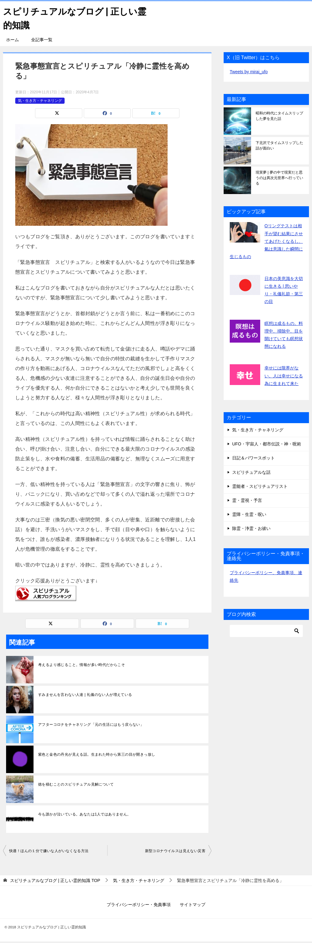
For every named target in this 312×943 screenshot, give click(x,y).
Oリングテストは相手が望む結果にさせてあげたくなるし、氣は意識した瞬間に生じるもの (266, 241)
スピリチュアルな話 (251, 472)
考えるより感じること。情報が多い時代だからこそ (81, 665)
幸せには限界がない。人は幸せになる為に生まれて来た (283, 375)
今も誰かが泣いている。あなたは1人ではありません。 (84, 814)
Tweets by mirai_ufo (249, 71)
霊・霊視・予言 (247, 500)
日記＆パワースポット (253, 457)
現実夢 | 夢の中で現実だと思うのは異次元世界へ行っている (279, 177)
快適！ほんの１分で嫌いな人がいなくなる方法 (48, 851)
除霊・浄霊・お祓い (251, 528)
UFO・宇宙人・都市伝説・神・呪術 (266, 443)
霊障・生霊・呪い (249, 514)
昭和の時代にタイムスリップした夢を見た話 (279, 116)
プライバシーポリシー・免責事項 (139, 904)
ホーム (12, 39)
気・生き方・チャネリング (40, 100)
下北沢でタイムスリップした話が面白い (279, 145)
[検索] (266, 631)
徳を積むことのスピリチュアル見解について (76, 784)
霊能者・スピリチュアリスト (260, 486)
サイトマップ (192, 904)
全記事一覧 (41, 39)
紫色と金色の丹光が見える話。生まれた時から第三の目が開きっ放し (96, 754)
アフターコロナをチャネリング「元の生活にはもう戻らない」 (91, 724)
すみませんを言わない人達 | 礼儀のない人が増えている (85, 695)
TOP (55, 880)
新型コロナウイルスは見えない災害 (175, 851)
